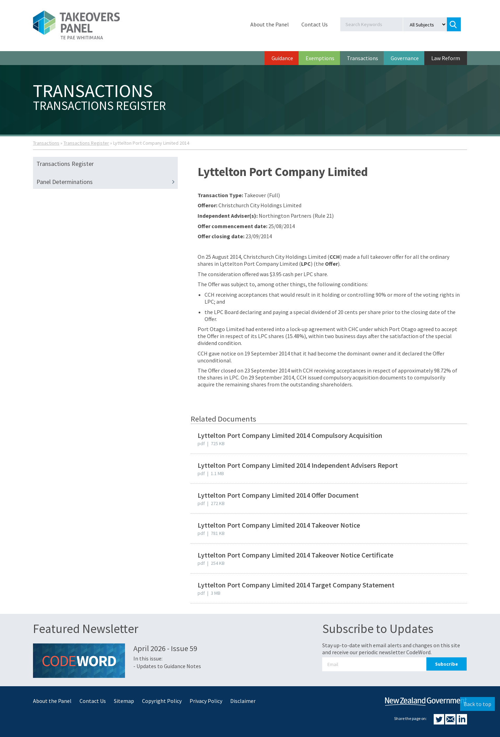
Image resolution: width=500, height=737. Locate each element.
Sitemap (124, 700)
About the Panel (269, 24)
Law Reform (445, 58)
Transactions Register (86, 143)
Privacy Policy (206, 700)
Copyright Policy (162, 700)
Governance (405, 58)
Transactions (362, 58)
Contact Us (314, 24)
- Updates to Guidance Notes (167, 666)
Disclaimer (243, 700)
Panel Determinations (107, 182)
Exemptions (320, 58)
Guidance (282, 58)
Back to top (477, 703)
